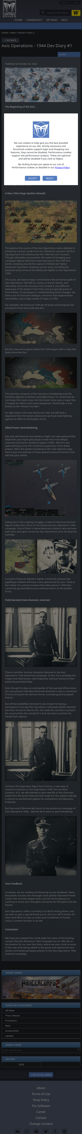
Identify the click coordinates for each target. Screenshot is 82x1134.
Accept (32, 178)
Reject (50, 178)
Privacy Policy (62, 167)
